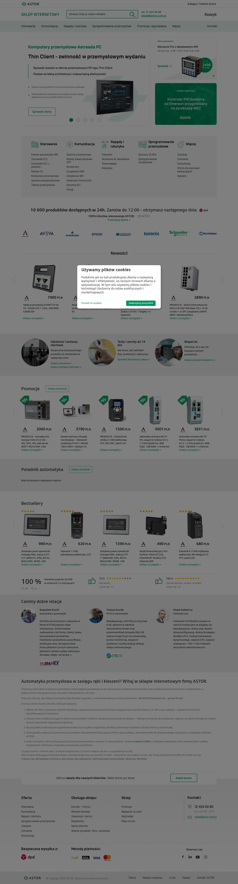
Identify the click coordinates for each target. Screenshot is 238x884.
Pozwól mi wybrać (91, 303)
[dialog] (119, 287)
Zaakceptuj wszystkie (141, 303)
